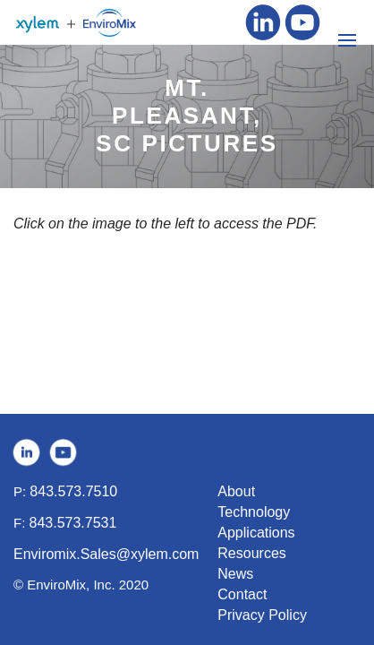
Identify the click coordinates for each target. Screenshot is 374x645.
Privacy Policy (262, 615)
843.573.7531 (73, 522)
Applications (255, 532)
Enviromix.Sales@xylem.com (106, 554)
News (235, 573)
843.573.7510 (73, 491)
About (236, 491)
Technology (253, 512)
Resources (251, 553)
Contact (242, 594)
